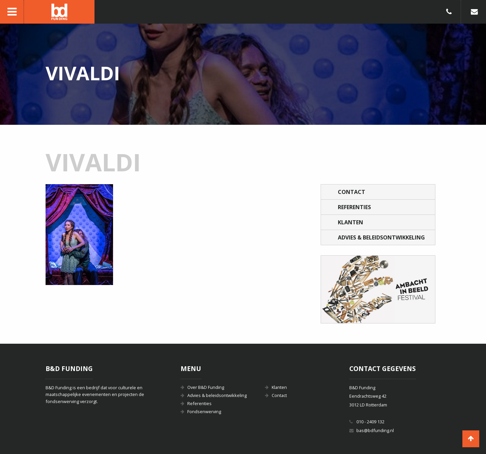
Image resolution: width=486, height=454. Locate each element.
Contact (351, 192)
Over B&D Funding (205, 387)
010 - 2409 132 (370, 422)
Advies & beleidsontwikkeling (381, 237)
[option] (378, 289)
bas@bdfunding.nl (375, 430)
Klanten (350, 222)
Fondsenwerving (204, 411)
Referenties (354, 207)
